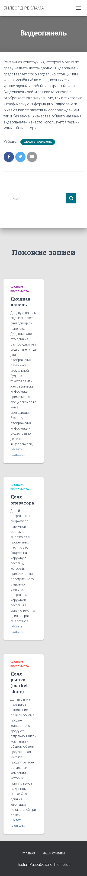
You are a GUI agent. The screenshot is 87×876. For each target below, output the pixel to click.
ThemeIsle (62, 864)
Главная (29, 853)
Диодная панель (20, 301)
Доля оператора (22, 499)
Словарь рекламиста (38, 142)
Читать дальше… (18, 451)
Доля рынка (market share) (19, 682)
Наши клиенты (54, 853)
